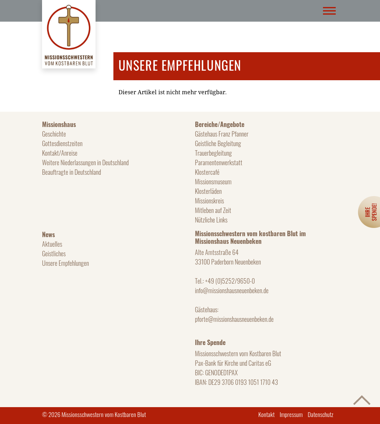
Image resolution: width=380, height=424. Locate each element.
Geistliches (54, 253)
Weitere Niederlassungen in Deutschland (85, 162)
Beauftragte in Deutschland (71, 172)
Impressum (291, 414)
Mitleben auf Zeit (213, 210)
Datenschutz (320, 414)
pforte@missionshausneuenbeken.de (234, 319)
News (48, 234)
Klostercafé (207, 172)
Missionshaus (59, 124)
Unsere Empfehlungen (65, 263)
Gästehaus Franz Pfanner (221, 133)
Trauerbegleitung (213, 153)
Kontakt (266, 414)
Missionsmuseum (213, 181)
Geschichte (54, 133)
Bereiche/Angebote (219, 124)
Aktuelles (52, 244)
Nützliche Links (211, 219)
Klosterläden (208, 191)
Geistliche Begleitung (218, 143)
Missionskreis (209, 200)
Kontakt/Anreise (59, 153)
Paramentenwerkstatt (218, 162)
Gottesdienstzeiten (62, 143)
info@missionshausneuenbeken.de (232, 290)
